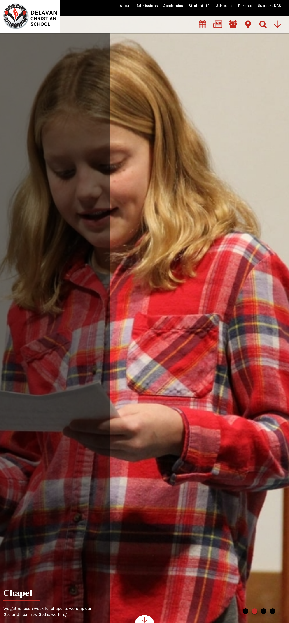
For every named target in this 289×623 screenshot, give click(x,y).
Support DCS (269, 5)
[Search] (263, 20)
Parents (245, 5)
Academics (173, 5)
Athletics (224, 5)
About (125, 5)
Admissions (147, 5)
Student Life (199, 5)
